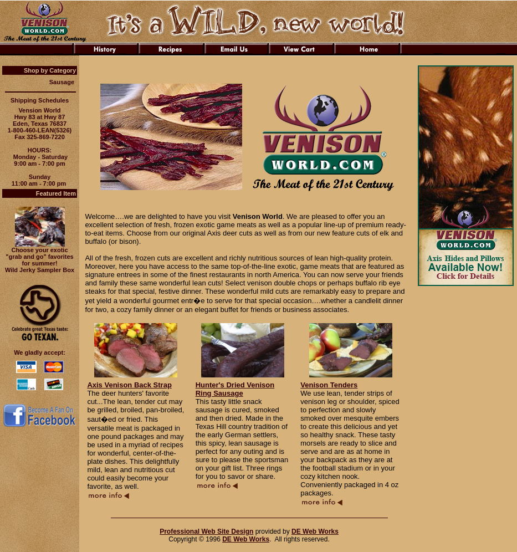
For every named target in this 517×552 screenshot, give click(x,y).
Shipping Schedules (40, 100)
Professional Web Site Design (206, 531)
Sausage (61, 82)
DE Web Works (315, 531)
